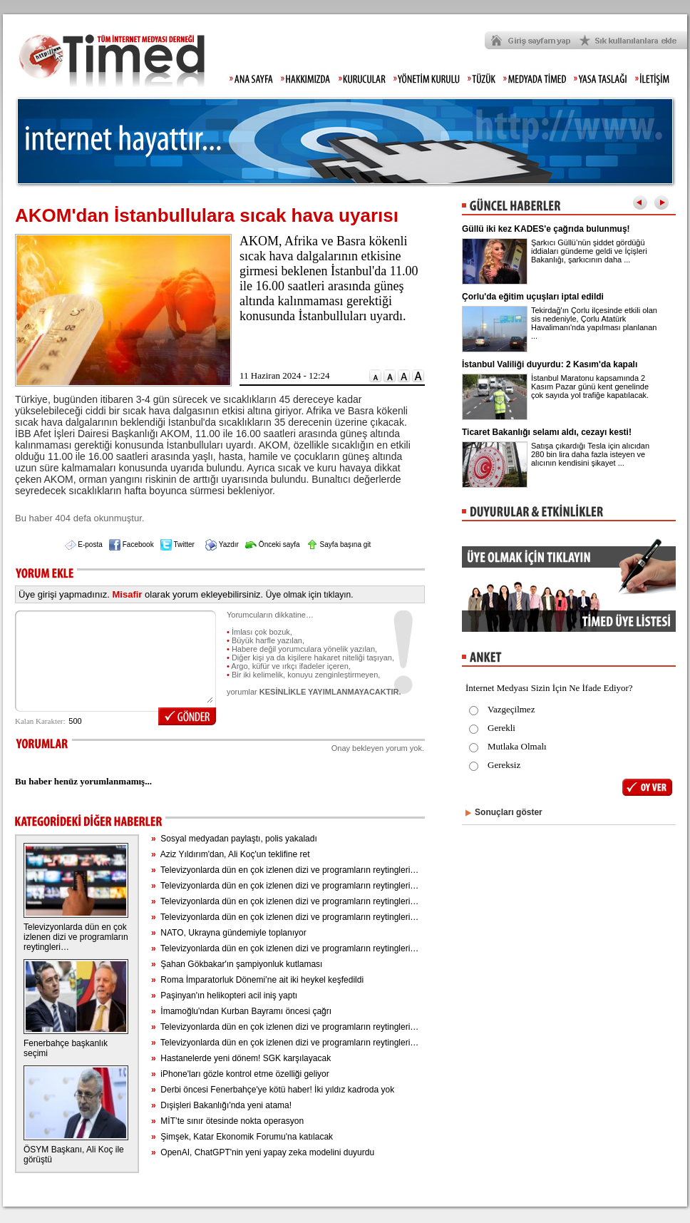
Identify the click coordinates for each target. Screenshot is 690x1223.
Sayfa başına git (339, 544)
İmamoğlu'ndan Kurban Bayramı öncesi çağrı (241, 1011)
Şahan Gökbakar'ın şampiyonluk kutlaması (236, 964)
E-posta (84, 544)
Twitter (177, 544)
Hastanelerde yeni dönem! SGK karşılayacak (241, 1058)
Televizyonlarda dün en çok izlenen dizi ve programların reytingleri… (76, 937)
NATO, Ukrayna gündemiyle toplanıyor (229, 933)
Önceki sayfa (272, 544)
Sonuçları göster (508, 812)
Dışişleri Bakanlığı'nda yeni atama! (221, 1105)
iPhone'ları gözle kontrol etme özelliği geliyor (240, 1074)
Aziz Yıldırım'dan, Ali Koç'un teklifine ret (230, 854)
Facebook (131, 544)
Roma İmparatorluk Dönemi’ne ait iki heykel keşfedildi (257, 980)
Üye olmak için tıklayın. (310, 595)
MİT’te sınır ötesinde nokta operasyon (227, 1121)
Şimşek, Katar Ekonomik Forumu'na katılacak (242, 1137)
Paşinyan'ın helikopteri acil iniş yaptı (224, 996)
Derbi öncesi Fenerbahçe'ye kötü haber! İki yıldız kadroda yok (272, 1090)
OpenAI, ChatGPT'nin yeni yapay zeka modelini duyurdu (262, 1152)
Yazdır (222, 544)
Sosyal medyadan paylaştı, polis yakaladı (234, 839)
